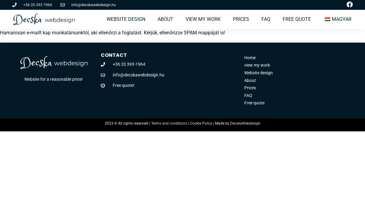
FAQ (265, 19)
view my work (203, 19)
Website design (126, 19)
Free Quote (297, 19)
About (165, 19)
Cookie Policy (201, 123)
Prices (241, 19)
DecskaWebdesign (245, 123)
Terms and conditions (169, 123)
